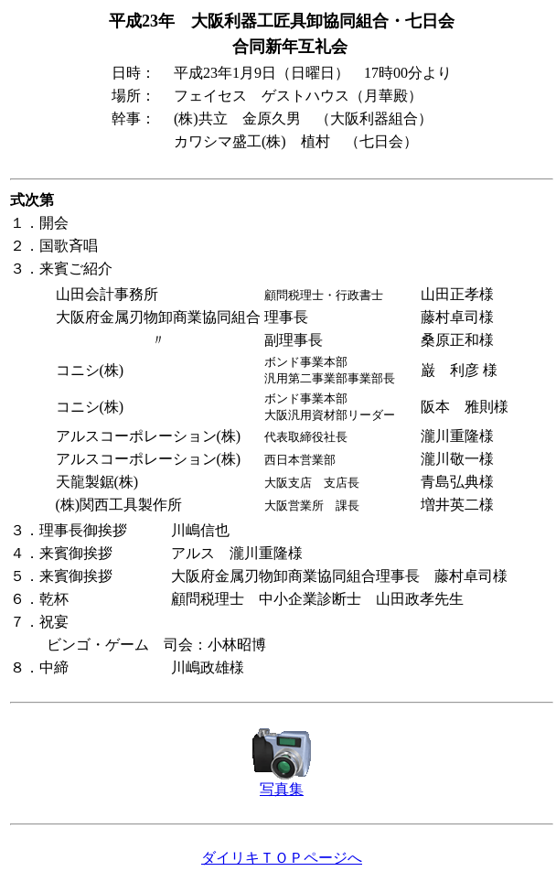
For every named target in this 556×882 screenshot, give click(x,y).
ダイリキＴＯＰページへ (281, 858)
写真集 (282, 789)
